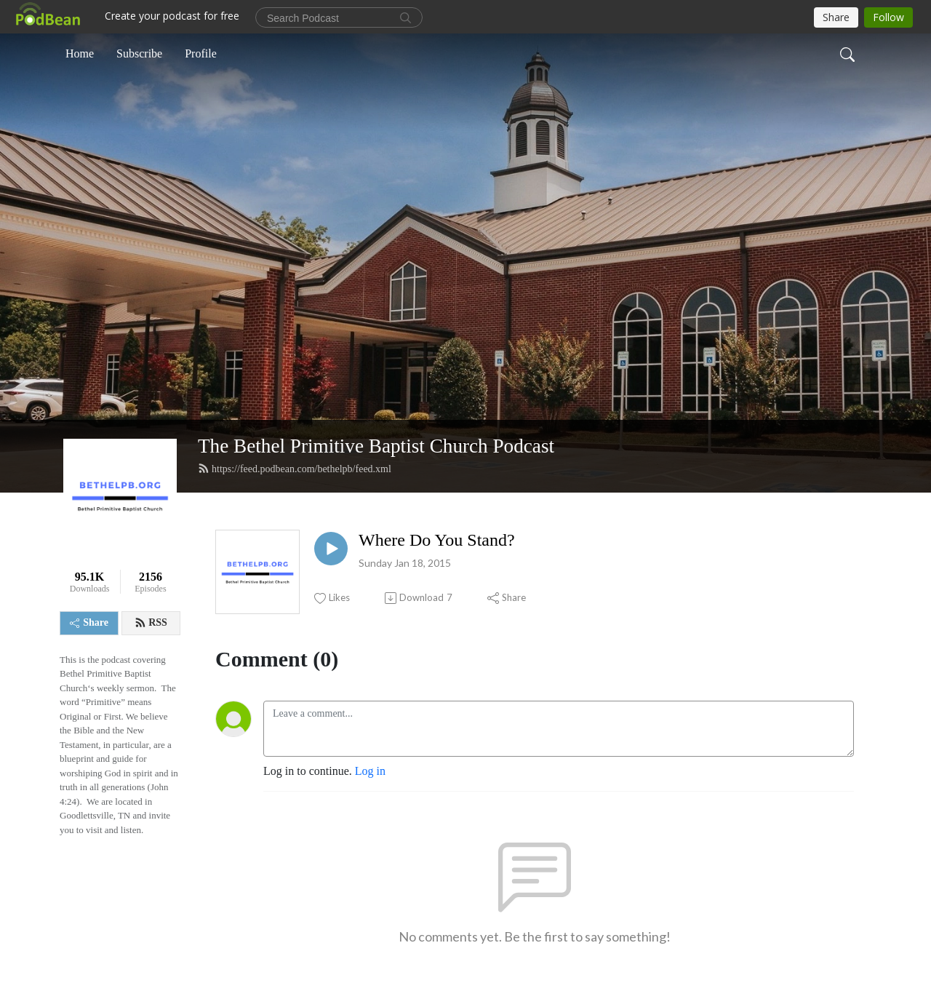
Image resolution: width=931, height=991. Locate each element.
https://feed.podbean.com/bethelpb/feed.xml (294, 468)
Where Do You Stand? (437, 539)
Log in (370, 771)
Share (89, 622)
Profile (201, 53)
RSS (151, 623)
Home (79, 53)
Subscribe (139, 53)
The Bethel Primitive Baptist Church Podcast (376, 446)
